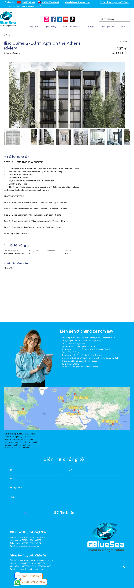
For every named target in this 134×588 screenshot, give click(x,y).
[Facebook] (53, 19)
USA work (27, 445)
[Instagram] (46, 19)
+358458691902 (50, 2)
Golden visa (10, 434)
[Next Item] (125, 94)
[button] (92, 27)
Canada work (23, 447)
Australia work (11, 447)
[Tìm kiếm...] (114, 18)
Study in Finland (27, 439)
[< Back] (13, 35)
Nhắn (12, 497)
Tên (11, 470)
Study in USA (10, 436)
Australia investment (28, 442)
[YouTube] (65, 19)
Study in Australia (24, 436)
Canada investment (13, 445)
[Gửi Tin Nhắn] (64, 512)
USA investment (11, 442)
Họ (69, 470)
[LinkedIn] (59, 19)
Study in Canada (12, 439)
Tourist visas (21, 434)
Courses (31, 434)
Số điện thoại (16, 488)
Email (12, 479)
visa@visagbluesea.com (77, 2)
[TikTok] (72, 19)
